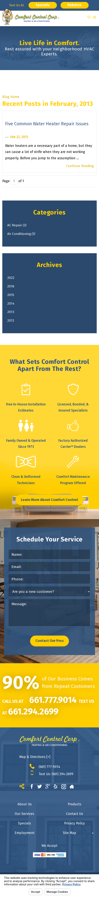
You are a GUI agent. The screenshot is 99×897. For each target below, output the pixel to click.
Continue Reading (80, 166)
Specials (42, 5)
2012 (13, 323)
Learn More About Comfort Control (49, 502)
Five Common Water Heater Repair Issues (46, 123)
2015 (13, 296)
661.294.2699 (33, 715)
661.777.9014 (53, 703)
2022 (13, 279)
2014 (13, 305)
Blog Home (10, 97)
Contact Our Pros (49, 644)
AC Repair (20, 225)
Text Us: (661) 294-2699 (56, 778)
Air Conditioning (24, 234)
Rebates (76, 5)
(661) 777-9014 (49, 770)
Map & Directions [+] (34, 760)
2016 (13, 287)
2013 (13, 314)
